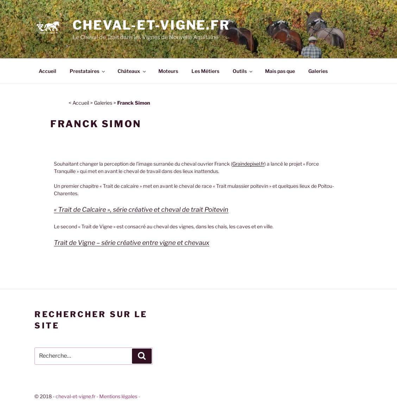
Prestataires (88, 71)
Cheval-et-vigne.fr (151, 25)
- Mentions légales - (118, 396)
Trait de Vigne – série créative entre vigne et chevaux (131, 242)
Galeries (318, 71)
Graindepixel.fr (248, 164)
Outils (243, 71)
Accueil (47, 71)
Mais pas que (280, 71)
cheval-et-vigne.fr (75, 396)
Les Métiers (205, 71)
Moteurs (168, 71)
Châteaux (132, 71)
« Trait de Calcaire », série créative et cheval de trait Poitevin (141, 209)
